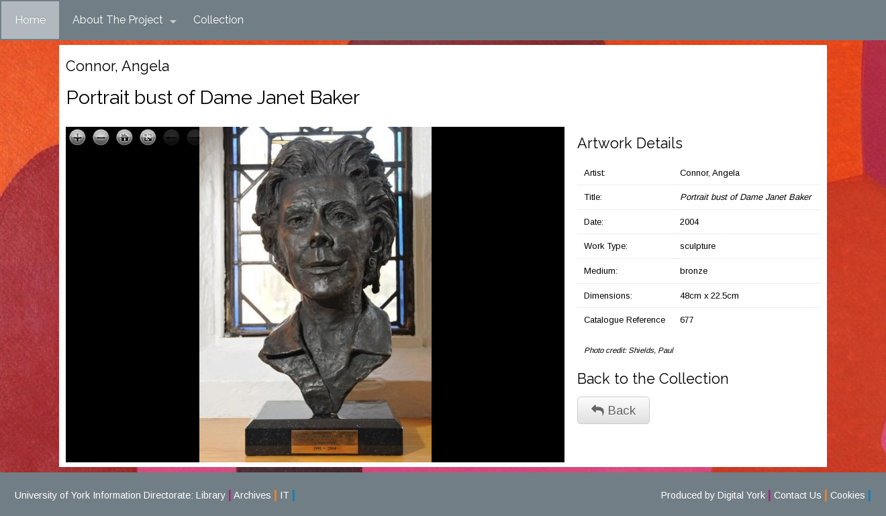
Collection (218, 19)
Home (30, 19)
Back (613, 410)
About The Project (124, 20)
